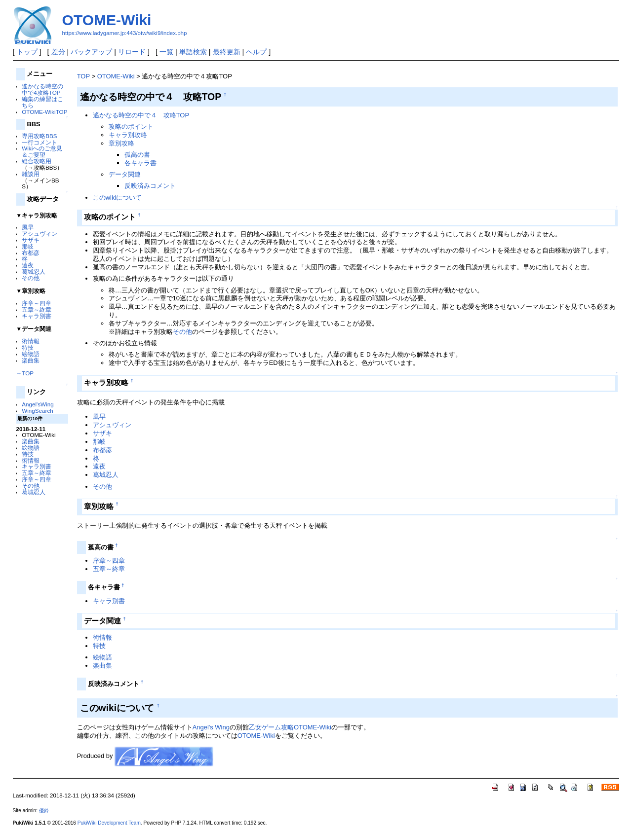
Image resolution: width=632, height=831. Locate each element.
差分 (58, 52)
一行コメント (39, 142)
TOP (83, 76)
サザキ (31, 240)
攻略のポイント (131, 126)
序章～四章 (36, 303)
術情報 (31, 341)
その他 (31, 278)
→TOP (25, 373)
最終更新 (226, 52)
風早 (28, 227)
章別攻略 (121, 143)
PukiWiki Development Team (109, 823)
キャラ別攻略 (128, 135)
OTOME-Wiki (107, 20)
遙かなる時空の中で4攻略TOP (42, 89)
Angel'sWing (37, 404)
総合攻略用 (36, 161)
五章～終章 (36, 309)
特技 (28, 347)
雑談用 (31, 174)
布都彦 (31, 253)
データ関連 (125, 174)
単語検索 (193, 52)
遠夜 (28, 265)
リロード (132, 52)
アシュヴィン (39, 233)
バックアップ (91, 52)
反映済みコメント (150, 185)
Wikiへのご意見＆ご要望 (42, 151)
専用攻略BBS (39, 136)
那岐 (28, 246)
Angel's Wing (211, 727)
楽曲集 (31, 360)
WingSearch (37, 410)
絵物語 (31, 354)
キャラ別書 (36, 316)
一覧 (166, 52)
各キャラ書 (140, 163)
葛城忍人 (33, 271)
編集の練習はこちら (42, 102)
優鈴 (44, 810)
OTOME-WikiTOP (44, 111)
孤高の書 (137, 154)
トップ (27, 52)
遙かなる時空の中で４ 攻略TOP (141, 115)
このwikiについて (117, 197)
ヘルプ (256, 52)
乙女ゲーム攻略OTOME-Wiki (290, 727)
